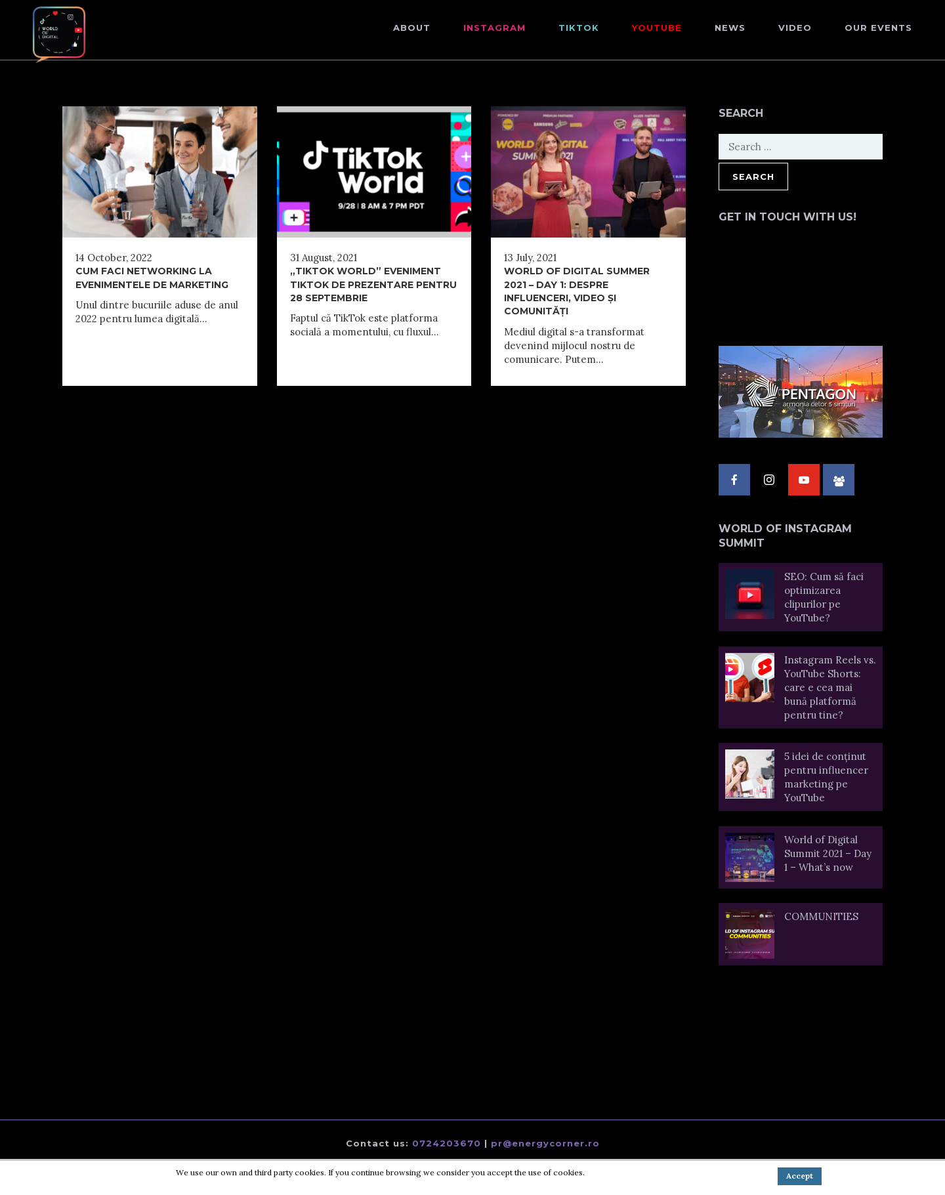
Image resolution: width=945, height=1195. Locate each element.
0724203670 (446, 1143)
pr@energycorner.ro (545, 1143)
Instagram (494, 27)
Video (795, 27)
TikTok (578, 27)
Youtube (657, 27)
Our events (878, 27)
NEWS (730, 27)
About (411, 27)
